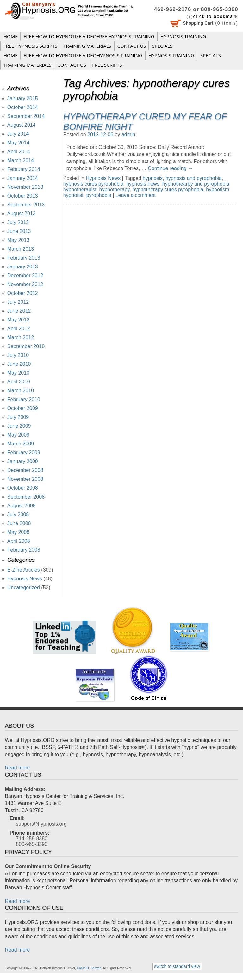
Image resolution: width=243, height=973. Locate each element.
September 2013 (26, 204)
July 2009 (18, 417)
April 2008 (18, 541)
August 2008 (21, 505)
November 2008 (25, 479)
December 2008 (25, 470)
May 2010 (18, 373)
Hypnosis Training (183, 36)
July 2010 (18, 355)
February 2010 (23, 399)
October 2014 (22, 107)
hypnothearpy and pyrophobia (195, 184)
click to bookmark (215, 16)
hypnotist (73, 195)
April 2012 (18, 328)
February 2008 (23, 550)
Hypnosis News (103, 178)
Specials (210, 55)
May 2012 (18, 319)
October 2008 (22, 488)
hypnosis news (142, 184)
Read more (17, 767)
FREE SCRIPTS (107, 65)
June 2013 (19, 231)
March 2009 (20, 443)
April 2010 (18, 381)
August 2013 (21, 213)
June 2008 (19, 523)
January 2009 (22, 461)
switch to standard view (177, 966)
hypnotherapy (114, 189)
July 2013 (18, 222)
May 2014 (18, 142)
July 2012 (18, 302)
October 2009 (22, 408)
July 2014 (18, 134)
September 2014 (26, 116)
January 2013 (22, 266)
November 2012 (25, 284)
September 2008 (26, 496)
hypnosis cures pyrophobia (93, 184)
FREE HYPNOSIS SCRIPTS (30, 46)
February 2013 (23, 257)
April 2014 (18, 151)
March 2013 (20, 249)
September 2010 (26, 346)
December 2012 (25, 275)
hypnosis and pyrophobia (193, 178)
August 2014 (21, 125)
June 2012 (19, 311)
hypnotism (217, 189)
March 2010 (20, 390)
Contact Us (131, 46)
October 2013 (22, 196)
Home (10, 36)
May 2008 (18, 532)
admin (128, 134)
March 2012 (20, 337)
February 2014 (23, 169)
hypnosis (153, 178)
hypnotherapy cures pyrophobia (167, 189)
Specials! (163, 46)
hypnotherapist (80, 189)
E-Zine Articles (23, 569)
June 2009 (19, 426)
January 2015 (22, 98)
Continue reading (170, 168)
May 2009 (18, 435)
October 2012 (22, 293)
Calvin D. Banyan (89, 968)
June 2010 (19, 364)
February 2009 (23, 452)
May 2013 (18, 240)
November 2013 (25, 187)
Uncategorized (23, 587)
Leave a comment (135, 195)
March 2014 (20, 160)
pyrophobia (98, 195)
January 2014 (22, 178)
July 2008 (18, 514)
